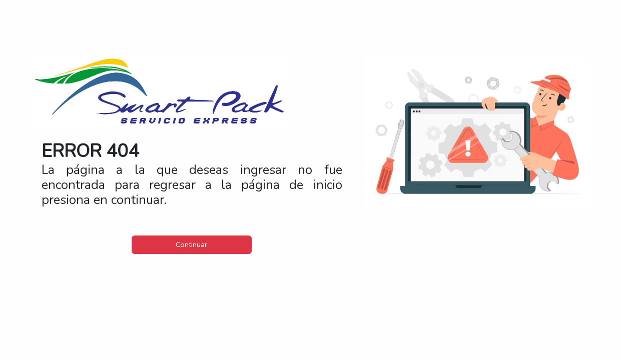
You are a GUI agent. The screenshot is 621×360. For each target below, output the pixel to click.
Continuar (191, 245)
